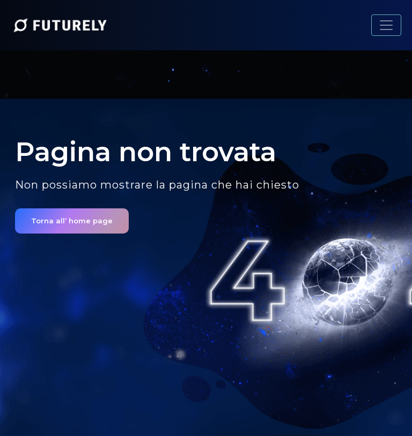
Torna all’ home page (72, 220)
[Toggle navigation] (386, 25)
